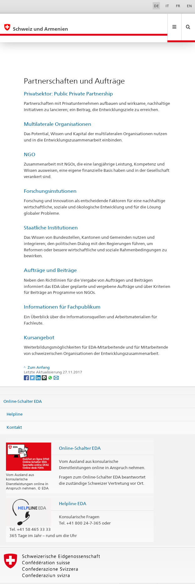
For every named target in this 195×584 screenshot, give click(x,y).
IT (167, 5)
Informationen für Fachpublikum (62, 293)
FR (178, 5)
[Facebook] (27, 363)
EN (189, 5)
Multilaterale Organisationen (57, 111)
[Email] (56, 363)
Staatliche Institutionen (51, 214)
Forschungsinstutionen (50, 178)
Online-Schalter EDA (22, 387)
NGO (29, 141)
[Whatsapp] (51, 363)
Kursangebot (39, 324)
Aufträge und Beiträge (50, 257)
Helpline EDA (72, 490)
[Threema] (45, 363)
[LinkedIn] (39, 363)
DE (156, 5)
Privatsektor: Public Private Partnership (68, 80)
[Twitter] (33, 363)
